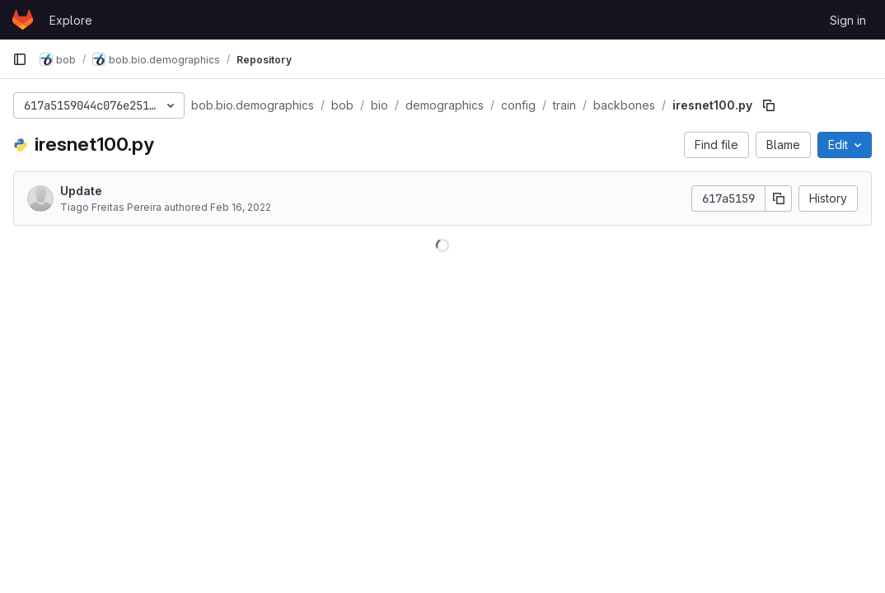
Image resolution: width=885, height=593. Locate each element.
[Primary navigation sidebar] (20, 59)
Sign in (848, 20)
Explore (70, 20)
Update (81, 191)
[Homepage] (22, 20)
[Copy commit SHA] (779, 198)
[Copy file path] (769, 105)
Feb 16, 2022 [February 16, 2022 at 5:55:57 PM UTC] (240, 207)
